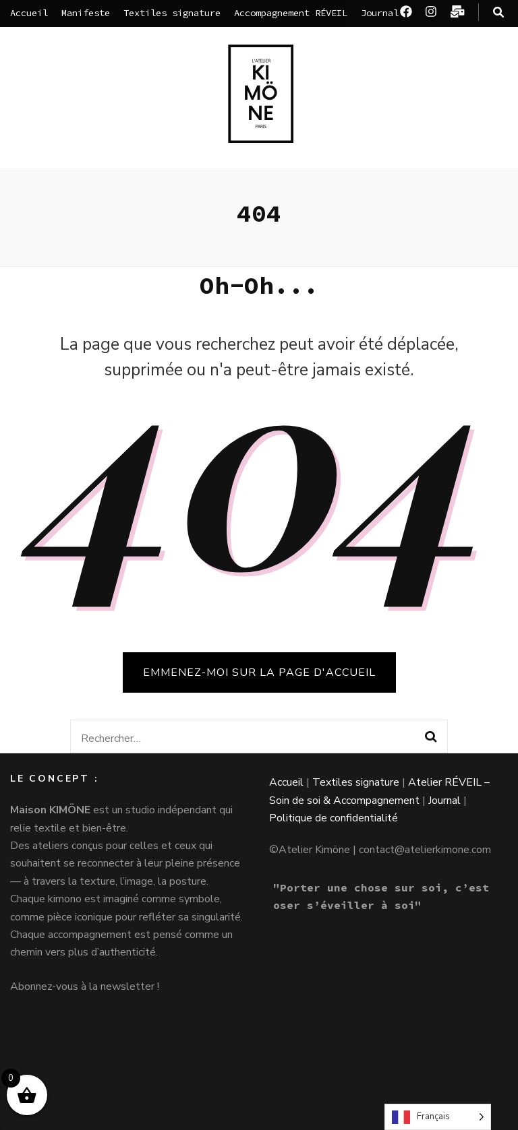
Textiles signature (172, 13)
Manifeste (85, 13)
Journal (380, 13)
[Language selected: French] (437, 1117)
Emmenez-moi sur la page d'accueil (259, 672)
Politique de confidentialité (333, 818)
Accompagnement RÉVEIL (290, 13)
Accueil (29, 13)
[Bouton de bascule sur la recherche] (498, 12)
